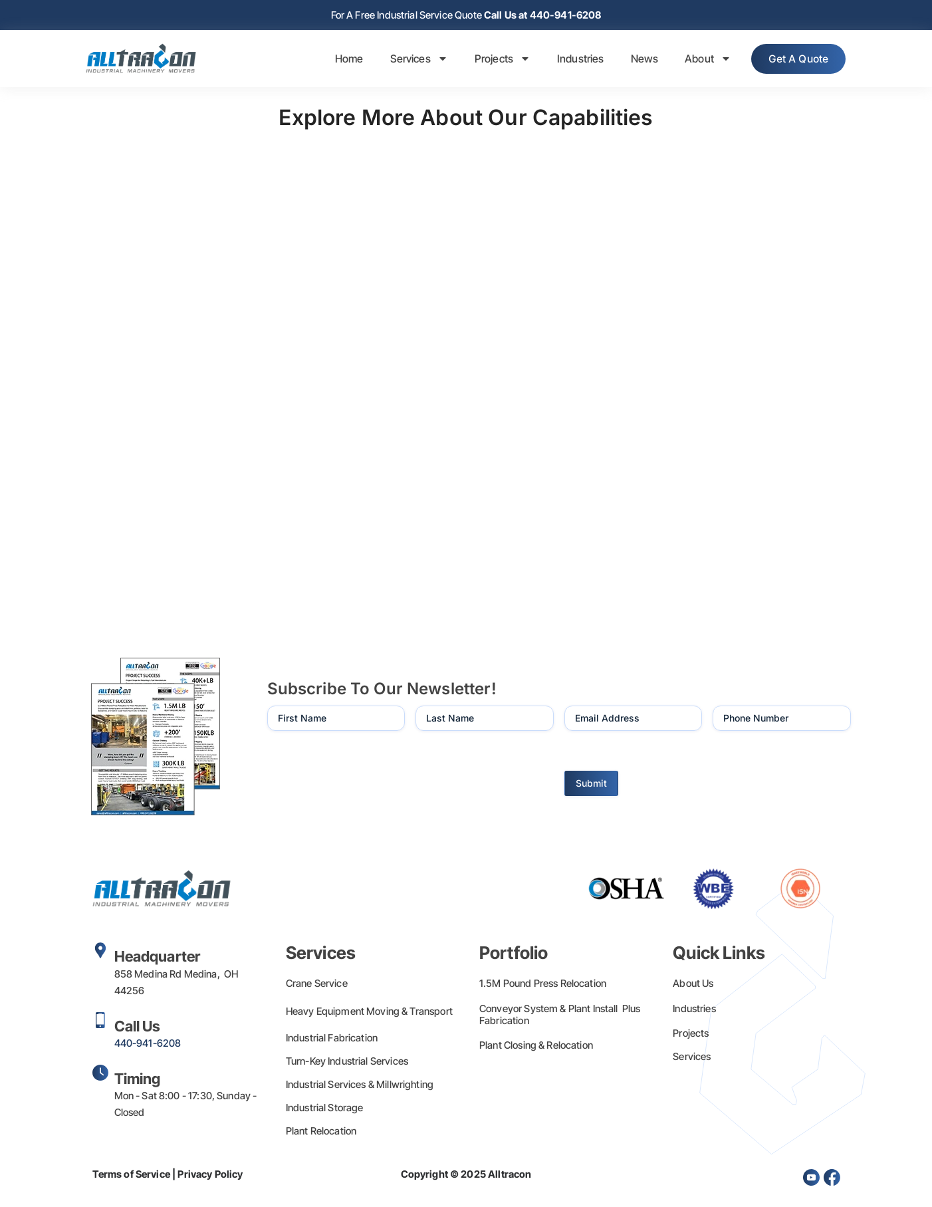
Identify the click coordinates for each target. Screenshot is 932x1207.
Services (412, 60)
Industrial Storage (325, 1109)
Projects (495, 60)
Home (342, 60)
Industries (573, 60)
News (637, 60)
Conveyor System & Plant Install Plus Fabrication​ (560, 1016)
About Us (693, 984)
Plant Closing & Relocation (536, 1046)
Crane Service (317, 984)
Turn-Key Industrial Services (347, 1062)
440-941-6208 (147, 1044)
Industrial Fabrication (332, 1039)
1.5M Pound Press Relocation (542, 984)
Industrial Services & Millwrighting (359, 1085)
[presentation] (368, 771)
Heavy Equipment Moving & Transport (369, 1012)
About (700, 60)
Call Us (137, 1027)
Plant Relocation (321, 1132)
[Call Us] (100, 1021)
